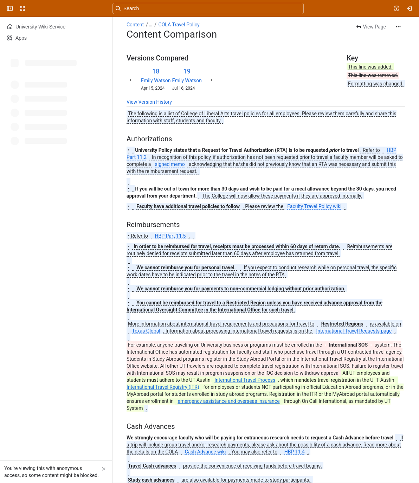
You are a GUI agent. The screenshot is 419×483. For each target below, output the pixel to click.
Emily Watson (155, 80)
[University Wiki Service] (32, 8)
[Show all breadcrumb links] (150, 24)
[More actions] (398, 26)
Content (135, 24)
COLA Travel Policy (179, 24)
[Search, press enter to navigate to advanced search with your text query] (208, 8)
